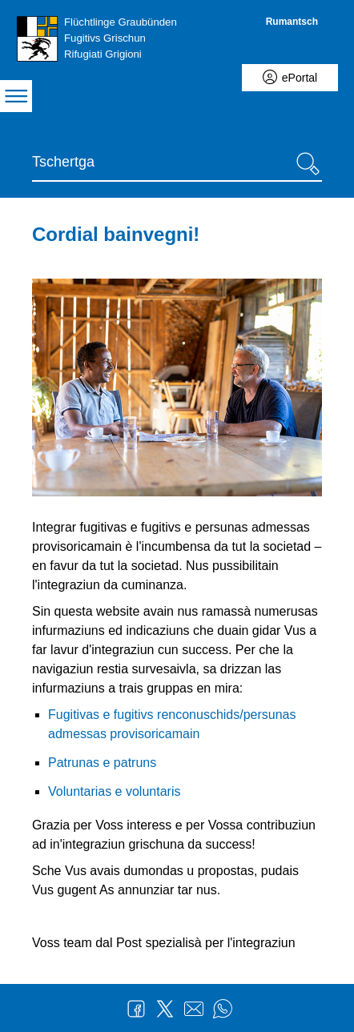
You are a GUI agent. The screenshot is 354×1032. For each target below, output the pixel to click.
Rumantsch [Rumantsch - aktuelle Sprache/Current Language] (292, 21)
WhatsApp (223, 1009)
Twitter (165, 1009)
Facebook (136, 1009)
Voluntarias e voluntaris (114, 791)
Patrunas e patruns (102, 762)
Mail (194, 1009)
